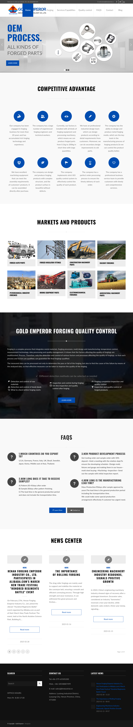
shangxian (27, 723)
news (25, 567)
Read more (24, 629)
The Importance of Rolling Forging (66, 573)
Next (131, 45)
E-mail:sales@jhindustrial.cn (105, 2)
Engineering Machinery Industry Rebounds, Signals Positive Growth (108, 576)
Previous (2, 45)
